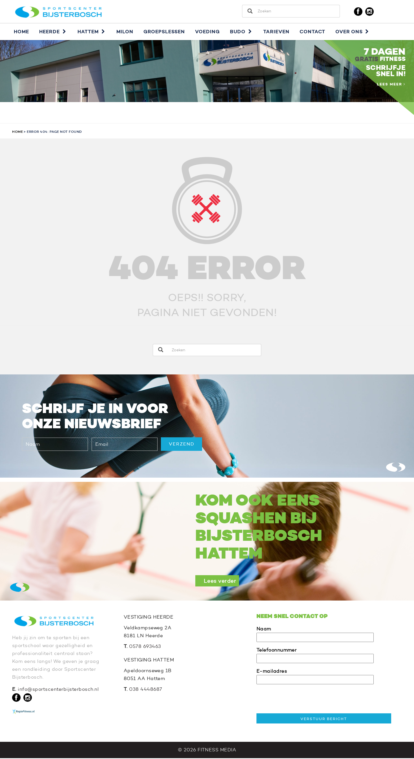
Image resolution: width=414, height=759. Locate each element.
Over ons (352, 32)
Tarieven (276, 32)
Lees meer (391, 84)
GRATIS (366, 59)
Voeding (207, 32)
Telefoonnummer (315, 655)
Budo (241, 32)
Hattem (92, 32)
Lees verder (220, 581)
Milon (124, 32)
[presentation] (299, 700)
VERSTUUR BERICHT (323, 719)
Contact (312, 32)
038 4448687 (145, 690)
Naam (315, 633)
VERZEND (181, 444)
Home (21, 32)
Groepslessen (164, 32)
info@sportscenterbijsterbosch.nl (58, 690)
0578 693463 (145, 647)
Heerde (53, 32)
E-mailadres (315, 676)
